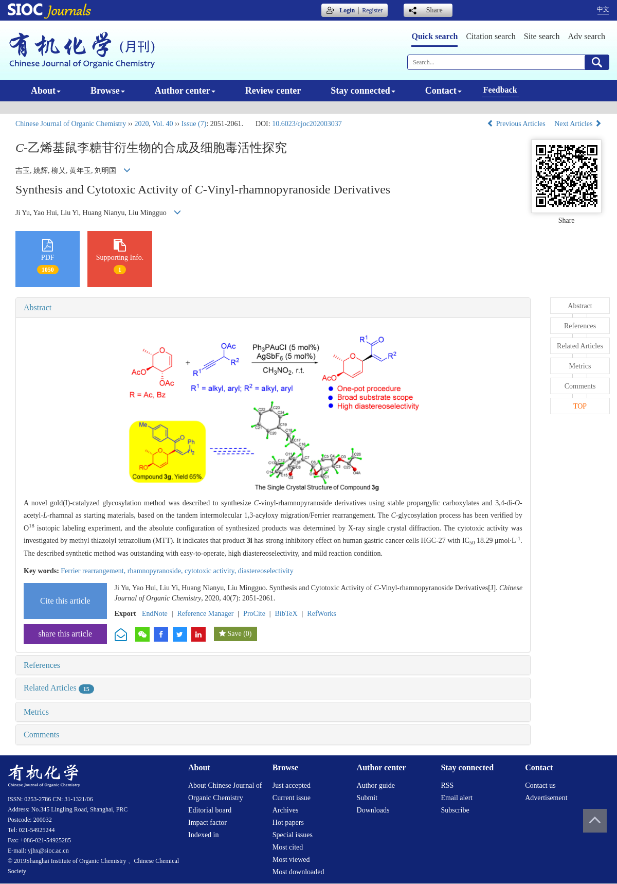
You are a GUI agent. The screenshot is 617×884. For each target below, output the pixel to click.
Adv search (586, 36)
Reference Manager (205, 613)
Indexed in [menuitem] (203, 835)
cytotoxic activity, (211, 571)
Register (372, 10)
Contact (443, 90)
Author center (185, 90)
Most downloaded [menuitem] (298, 872)
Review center (273, 90)
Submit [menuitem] (367, 798)
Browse (107, 90)
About (46, 90)
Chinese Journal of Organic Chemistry (70, 124)
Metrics (36, 712)
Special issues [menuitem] (293, 835)
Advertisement (546, 798)
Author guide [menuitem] (376, 785)
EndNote (155, 613)
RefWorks (321, 613)
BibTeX (286, 613)
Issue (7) (194, 124)
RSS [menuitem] (447, 785)
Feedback (500, 89)
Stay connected (363, 90)
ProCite (254, 613)
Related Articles (59, 687)
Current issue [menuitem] (292, 798)
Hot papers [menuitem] (288, 822)
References (42, 665)
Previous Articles (517, 124)
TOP (580, 406)
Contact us (540, 785)
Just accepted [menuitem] (292, 785)
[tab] (273, 307)
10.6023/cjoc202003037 (307, 124)
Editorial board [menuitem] (209, 810)
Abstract (37, 307)
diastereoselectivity (266, 571)
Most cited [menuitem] (288, 847)
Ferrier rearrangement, (94, 571)
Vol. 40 (162, 124)
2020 (141, 124)
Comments (41, 734)
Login (347, 10)
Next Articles (578, 124)
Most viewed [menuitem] (291, 859)
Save (234, 634)
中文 (603, 9)
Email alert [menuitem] (457, 798)
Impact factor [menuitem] (207, 822)
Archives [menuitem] (286, 810)
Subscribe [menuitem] (455, 810)
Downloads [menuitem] (373, 810)
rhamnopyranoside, (156, 571)
